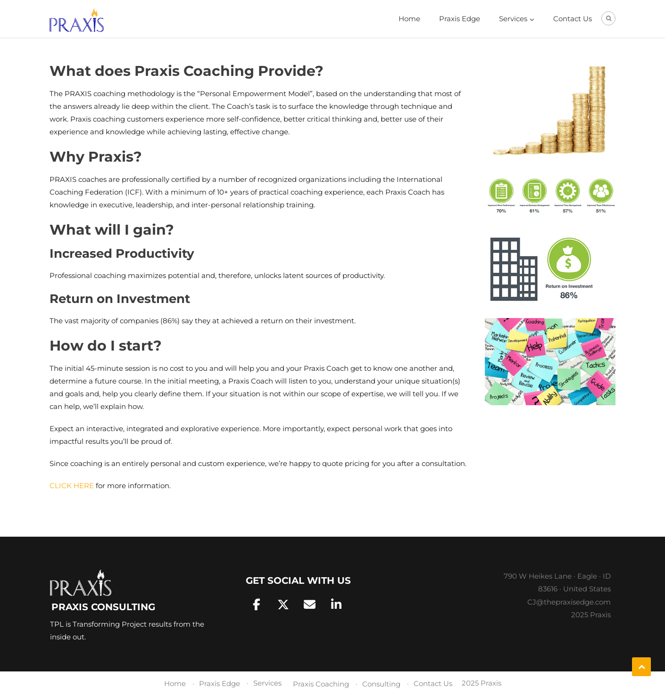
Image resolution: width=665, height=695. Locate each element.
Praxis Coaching (321, 683)
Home (409, 18)
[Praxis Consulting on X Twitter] (283, 604)
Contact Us (572, 18)
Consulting (381, 683)
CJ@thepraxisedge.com (569, 601)
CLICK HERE (72, 485)
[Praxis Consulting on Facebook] (256, 604)
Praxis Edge (459, 18)
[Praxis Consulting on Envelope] (310, 604)
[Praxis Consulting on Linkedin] (336, 604)
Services (513, 18)
